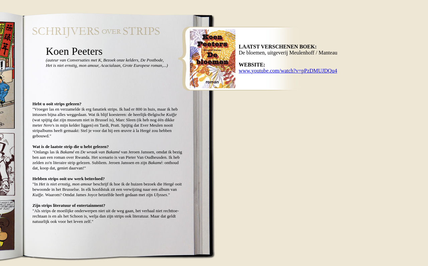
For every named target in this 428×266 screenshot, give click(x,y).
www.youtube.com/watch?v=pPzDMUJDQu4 (288, 71)
